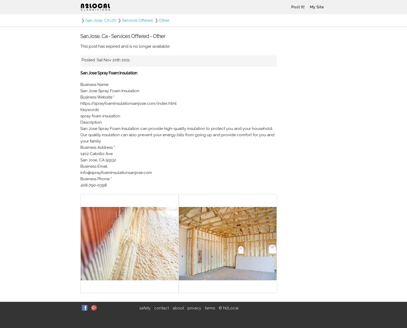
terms (210, 308)
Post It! (298, 7)
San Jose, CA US (100, 20)
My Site (317, 7)
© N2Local (229, 308)
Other (164, 20)
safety (145, 308)
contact (161, 308)
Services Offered (137, 20)
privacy (194, 308)
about (178, 308)
